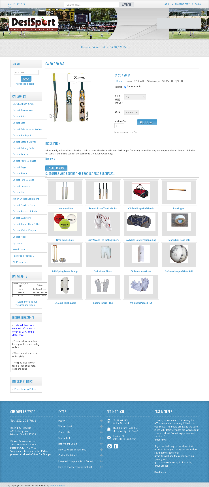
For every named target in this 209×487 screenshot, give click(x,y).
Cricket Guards (20, 154)
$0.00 (198, 4)
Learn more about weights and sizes (26, 303)
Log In (166, 4)
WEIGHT (119, 112)
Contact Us (64, 432)
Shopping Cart (182, 4)
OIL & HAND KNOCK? (119, 99)
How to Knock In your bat (72, 449)
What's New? (65, 426)
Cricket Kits (18, 192)
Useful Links (64, 438)
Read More (160, 472)
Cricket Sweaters (22, 217)
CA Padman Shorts (103, 271)
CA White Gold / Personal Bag (141, 240)
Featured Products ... (24, 255)
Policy (61, 420)
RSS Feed (109, 446)
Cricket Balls (19, 116)
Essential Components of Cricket (75, 461)
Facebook (116, 446)
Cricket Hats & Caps (23, 179)
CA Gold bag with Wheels (141, 208)
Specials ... (18, 243)
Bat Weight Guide (67, 443)
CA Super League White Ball (179, 271)
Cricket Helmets (21, 186)
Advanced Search (25, 83)
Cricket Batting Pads (23, 148)
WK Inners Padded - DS (141, 303)
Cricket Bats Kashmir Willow (27, 129)
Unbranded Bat (65, 208)
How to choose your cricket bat (75, 467)
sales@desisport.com (124, 439)
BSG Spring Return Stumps (65, 271)
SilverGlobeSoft (57, 485)
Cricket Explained (67, 455)
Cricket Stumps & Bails (25, 211)
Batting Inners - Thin (103, 303)
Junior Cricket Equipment (26, 198)
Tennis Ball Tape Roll (179, 240)
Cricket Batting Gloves (24, 141)
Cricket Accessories (23, 110)
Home (84, 47)
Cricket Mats (19, 236)
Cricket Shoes (20, 173)
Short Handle (134, 86)
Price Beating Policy (25, 389)
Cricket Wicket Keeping (25, 230)
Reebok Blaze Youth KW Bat (103, 208)
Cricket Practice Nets (24, 205)
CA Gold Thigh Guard (65, 303)
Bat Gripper (179, 208)
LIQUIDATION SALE (23, 103)
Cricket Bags (19, 167)
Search (16, 64)
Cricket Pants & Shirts (24, 160)
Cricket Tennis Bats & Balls (27, 224)
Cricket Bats (99, 47)
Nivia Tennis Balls (65, 240)
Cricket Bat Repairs (23, 135)
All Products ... (20, 262)
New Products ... (21, 249)
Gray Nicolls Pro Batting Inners (103, 240)
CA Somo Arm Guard (141, 271)
